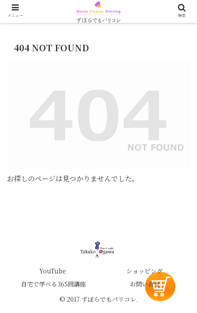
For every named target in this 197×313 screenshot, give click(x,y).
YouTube (52, 270)
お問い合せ (145, 284)
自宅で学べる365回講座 (53, 284)
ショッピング (144, 270)
